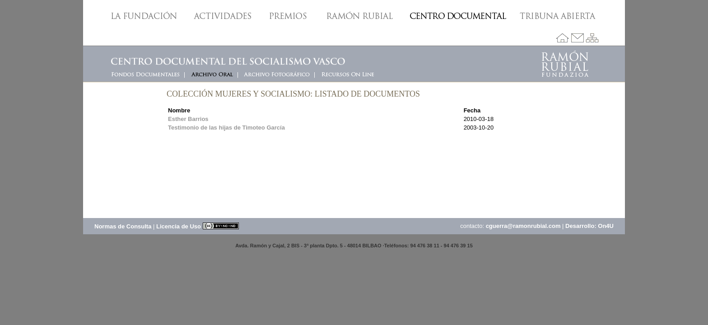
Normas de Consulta (122, 226)
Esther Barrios (188, 119)
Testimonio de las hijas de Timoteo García (226, 127)
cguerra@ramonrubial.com (523, 226)
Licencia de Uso (197, 226)
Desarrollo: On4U (589, 226)
